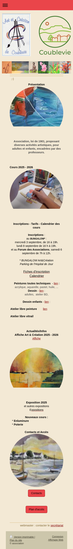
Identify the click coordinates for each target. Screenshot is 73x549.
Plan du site (16, 540)
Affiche (36, 338)
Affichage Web (55, 540)
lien (56, 283)
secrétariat (57, 525)
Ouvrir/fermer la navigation (36, 5)
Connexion (57, 536)
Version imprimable (22, 537)
